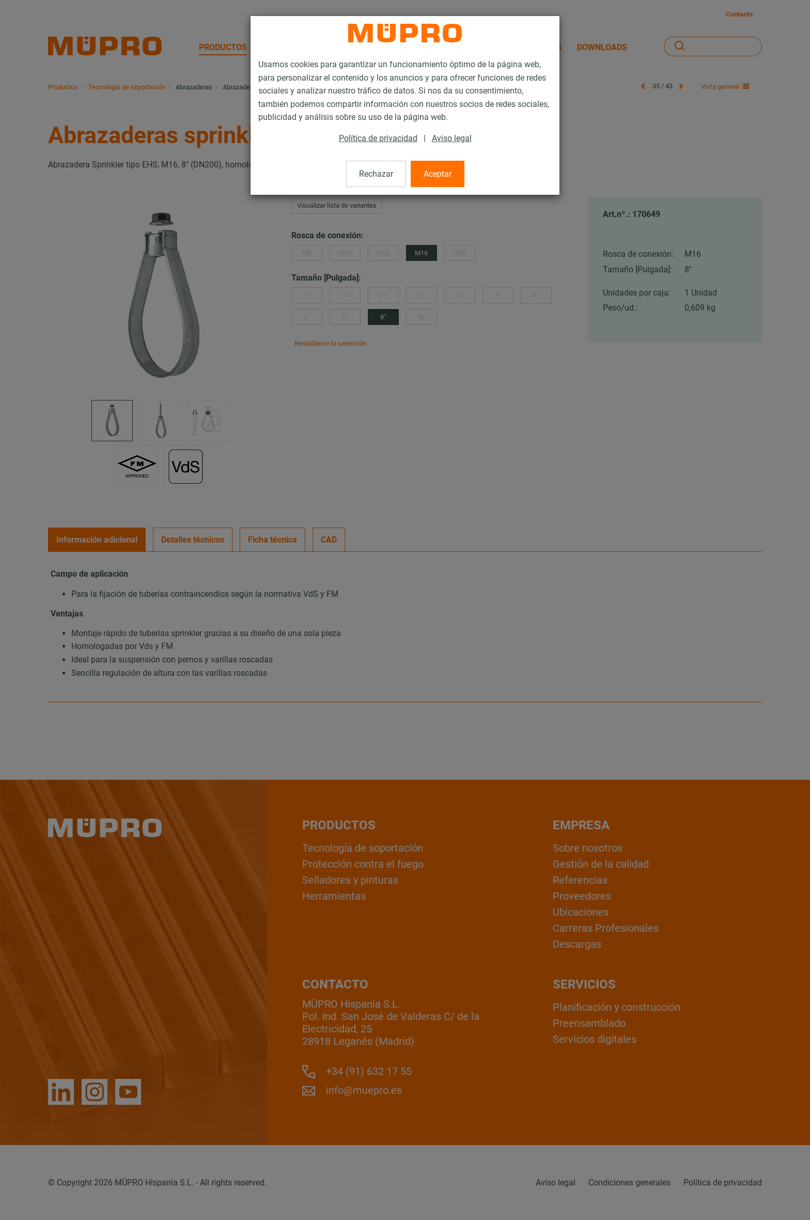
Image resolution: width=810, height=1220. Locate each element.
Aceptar (437, 174)
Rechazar (376, 174)
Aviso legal (452, 138)
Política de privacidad (378, 138)
